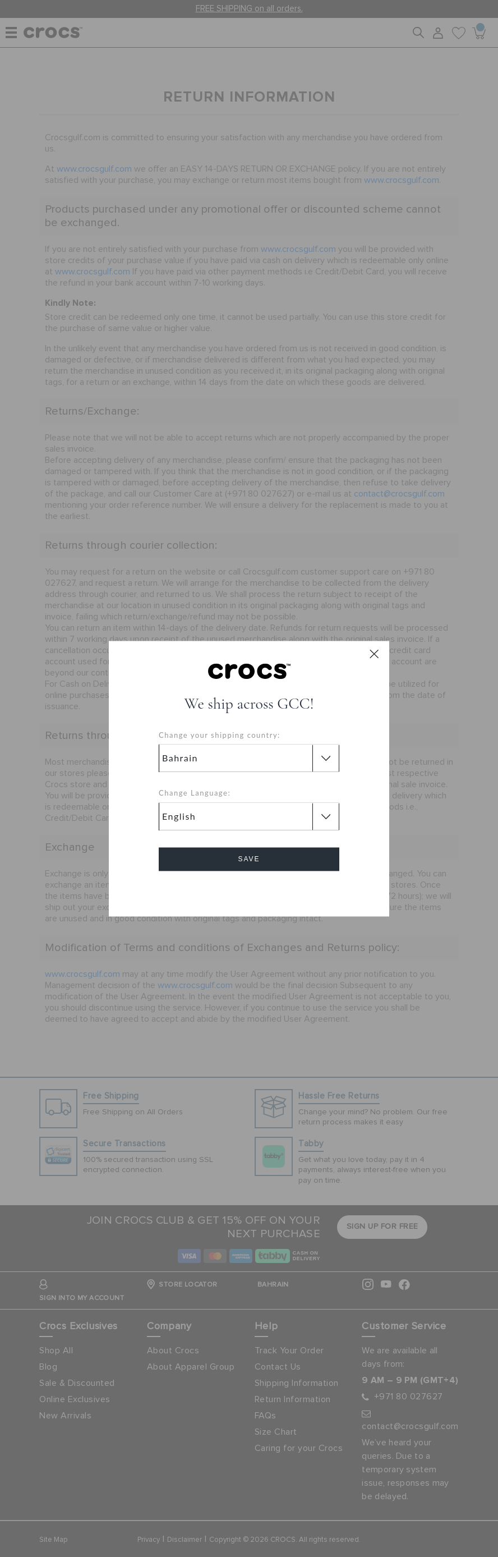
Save (249, 859)
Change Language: (194, 793)
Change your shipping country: (219, 735)
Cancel (249, 891)
